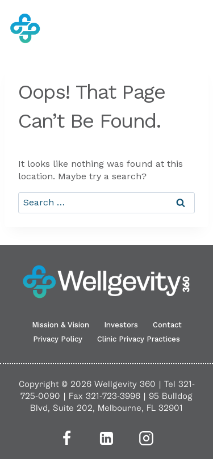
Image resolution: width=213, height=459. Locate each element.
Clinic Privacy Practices (138, 339)
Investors (121, 325)
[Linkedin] (106, 438)
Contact (167, 325)
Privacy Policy (57, 339)
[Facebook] (67, 438)
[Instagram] (146, 438)
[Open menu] (196, 28)
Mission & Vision (60, 325)
